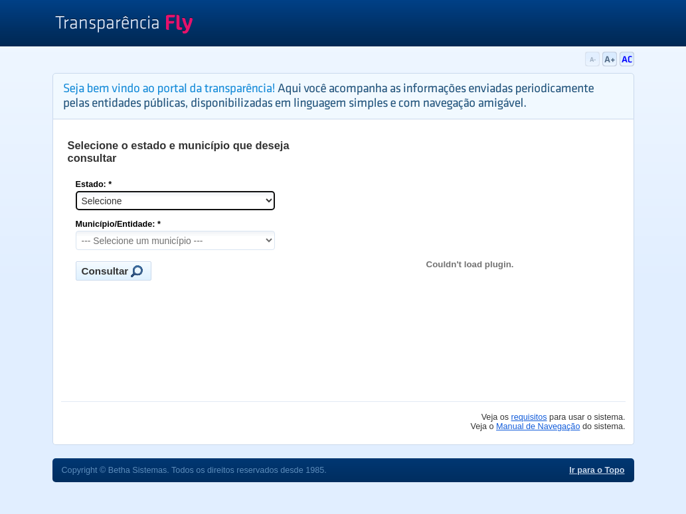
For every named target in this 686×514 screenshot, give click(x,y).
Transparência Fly (123, 25)
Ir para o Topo (596, 470)
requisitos (529, 417)
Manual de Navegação (538, 426)
